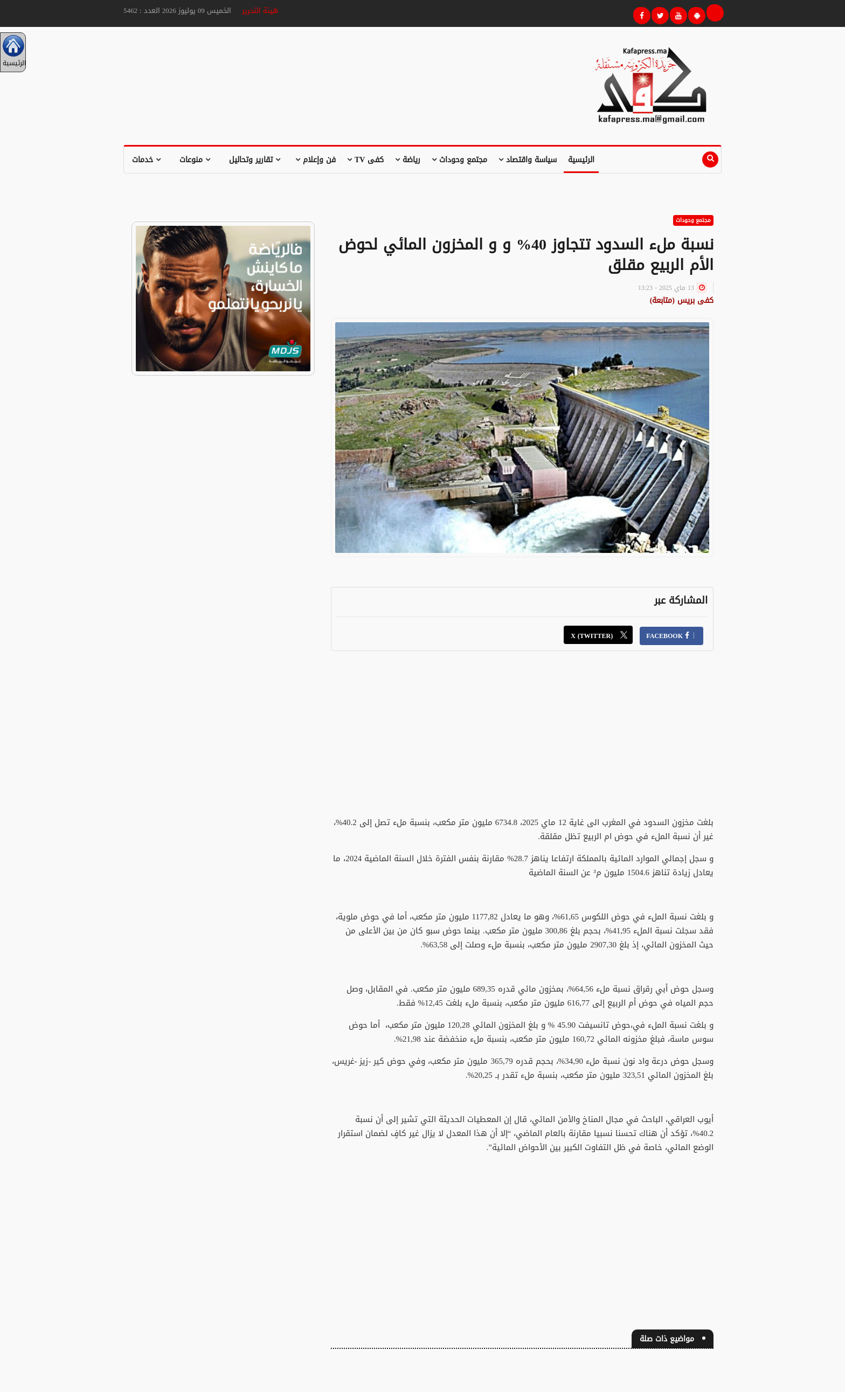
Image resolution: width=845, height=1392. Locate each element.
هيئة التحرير (260, 10)
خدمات (146, 160)
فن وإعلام (315, 160)
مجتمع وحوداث (459, 160)
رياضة (407, 160)
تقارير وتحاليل (254, 160)
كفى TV (365, 160)
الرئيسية (581, 160)
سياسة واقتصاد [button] (527, 160)
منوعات (194, 160)
